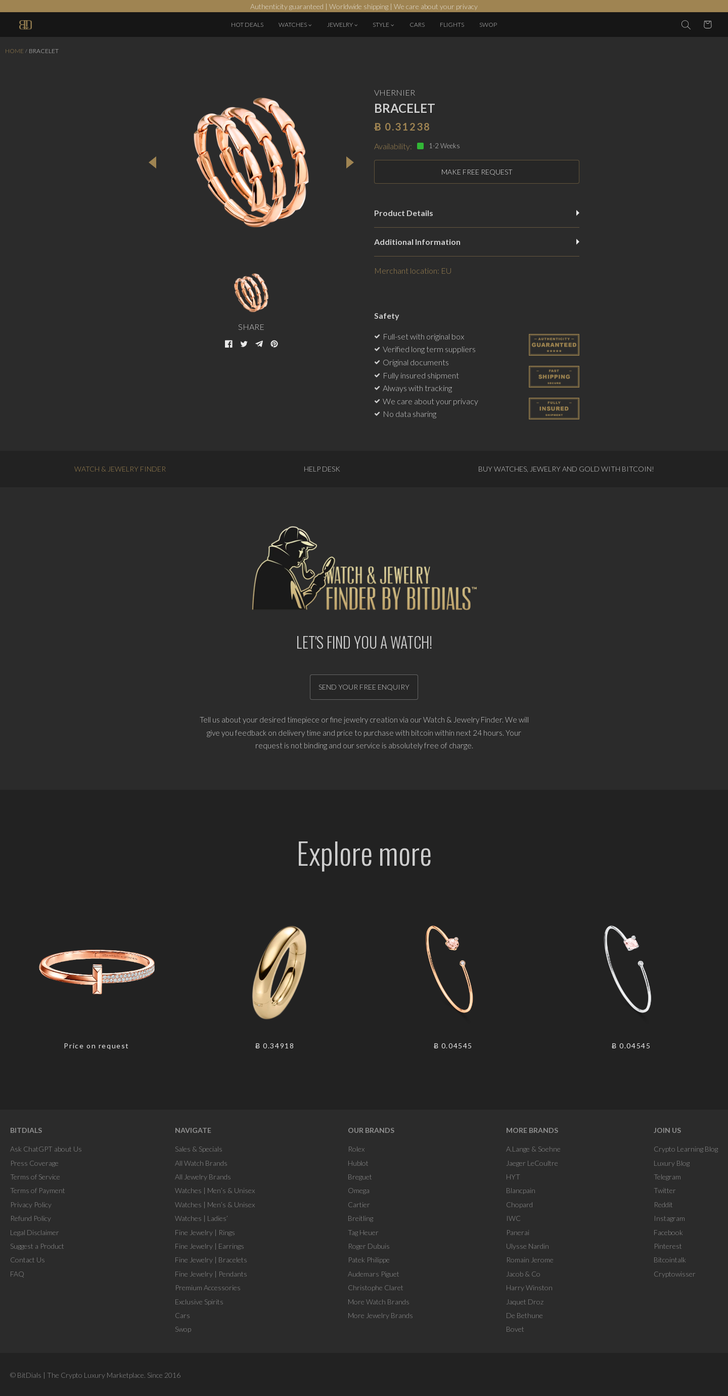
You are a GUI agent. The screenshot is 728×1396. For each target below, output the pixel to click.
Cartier (359, 1204)
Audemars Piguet (373, 1274)
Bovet (515, 1329)
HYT (513, 1176)
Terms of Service (35, 1176)
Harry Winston (529, 1287)
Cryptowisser (675, 1274)
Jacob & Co (523, 1274)
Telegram (667, 1176)
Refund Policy (30, 1218)
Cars (182, 1315)
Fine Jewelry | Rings (205, 1232)
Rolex (356, 1149)
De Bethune (524, 1315)
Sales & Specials (198, 1149)
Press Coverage (34, 1163)
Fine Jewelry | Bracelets (211, 1259)
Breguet (360, 1176)
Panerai (517, 1232)
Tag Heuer (363, 1232)
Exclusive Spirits (199, 1301)
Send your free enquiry (364, 687)
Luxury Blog (672, 1163)
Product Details (476, 213)
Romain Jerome (530, 1259)
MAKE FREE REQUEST (477, 171)
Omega (359, 1190)
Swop (183, 1329)
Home (14, 51)
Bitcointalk (670, 1259)
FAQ (17, 1274)
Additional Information (476, 241)
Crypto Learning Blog (686, 1149)
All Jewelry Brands (203, 1176)
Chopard (519, 1204)
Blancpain (520, 1190)
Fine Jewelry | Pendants (211, 1274)
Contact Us (27, 1259)
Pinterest (668, 1246)
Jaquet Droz (524, 1301)
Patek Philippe (369, 1259)
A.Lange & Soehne (533, 1149)
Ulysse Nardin (527, 1246)
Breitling (360, 1218)
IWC (513, 1218)
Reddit (663, 1204)
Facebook (668, 1232)
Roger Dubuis (369, 1246)
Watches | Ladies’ (201, 1218)
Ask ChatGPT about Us (46, 1149)
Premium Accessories (208, 1287)
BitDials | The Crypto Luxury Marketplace (80, 1375)
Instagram (669, 1218)
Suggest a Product (37, 1246)
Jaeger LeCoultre (532, 1163)
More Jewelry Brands (380, 1315)
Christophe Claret (375, 1287)
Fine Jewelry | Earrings (209, 1246)
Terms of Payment (37, 1190)
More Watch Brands (379, 1301)
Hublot (358, 1163)
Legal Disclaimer (34, 1232)
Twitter (665, 1190)
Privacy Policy (31, 1204)
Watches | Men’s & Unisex (215, 1190)
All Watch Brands (201, 1163)
